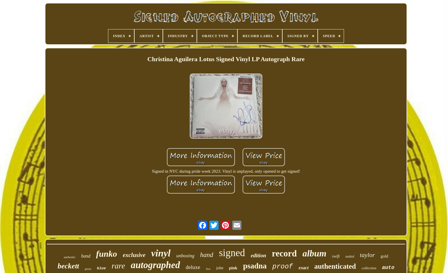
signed (232, 252)
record (284, 253)
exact (304, 267)
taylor (367, 254)
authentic (69, 257)
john (219, 268)
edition (258, 255)
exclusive (134, 255)
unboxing (185, 255)
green (88, 268)
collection (369, 268)
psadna (255, 266)
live (208, 268)
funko (106, 253)
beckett (68, 266)
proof (282, 266)
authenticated (335, 266)
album (315, 253)
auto (388, 267)
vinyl (161, 253)
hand (206, 254)
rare (118, 265)
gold (384, 256)
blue (101, 268)
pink (233, 268)
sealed (349, 256)
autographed (155, 265)
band (85, 256)
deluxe (193, 267)
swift (335, 256)
